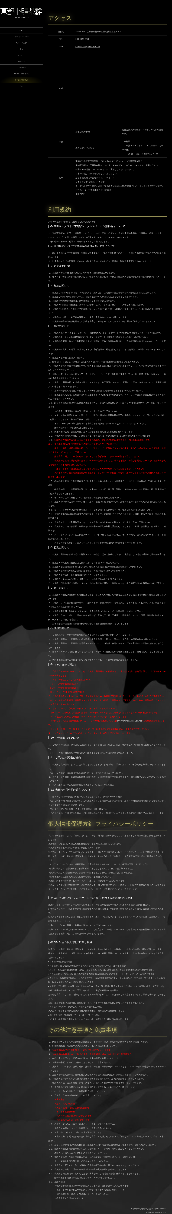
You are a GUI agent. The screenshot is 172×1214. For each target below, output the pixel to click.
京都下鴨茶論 (145, 1209)
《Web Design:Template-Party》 (155, 1212)
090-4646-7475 (82, 39)
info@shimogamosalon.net (87, 46)
